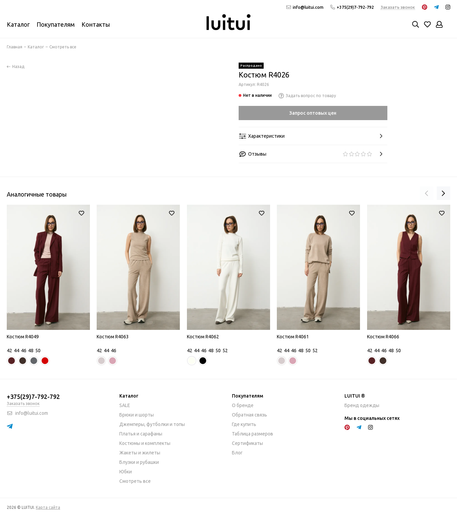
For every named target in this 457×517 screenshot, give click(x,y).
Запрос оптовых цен (312, 113)
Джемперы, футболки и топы (152, 424)
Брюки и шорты (136, 415)
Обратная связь (249, 415)
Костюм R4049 (23, 336)
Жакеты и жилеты (139, 452)
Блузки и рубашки (139, 462)
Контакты (95, 24)
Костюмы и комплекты (144, 443)
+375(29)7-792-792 (352, 7)
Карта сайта (48, 507)
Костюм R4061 (293, 336)
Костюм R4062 (203, 336)
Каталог (18, 24)
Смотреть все (135, 481)
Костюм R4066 (383, 336)
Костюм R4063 (113, 336)
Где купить (244, 424)
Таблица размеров (252, 433)
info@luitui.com (304, 7)
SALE (124, 405)
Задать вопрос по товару (307, 95)
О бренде (243, 405)
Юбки (125, 471)
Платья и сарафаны (140, 433)
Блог (237, 452)
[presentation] (426, 193)
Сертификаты (247, 443)
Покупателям (56, 24)
